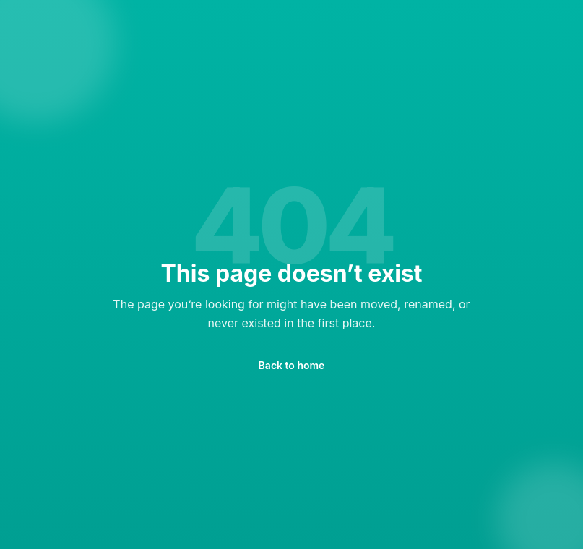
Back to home (292, 365)
